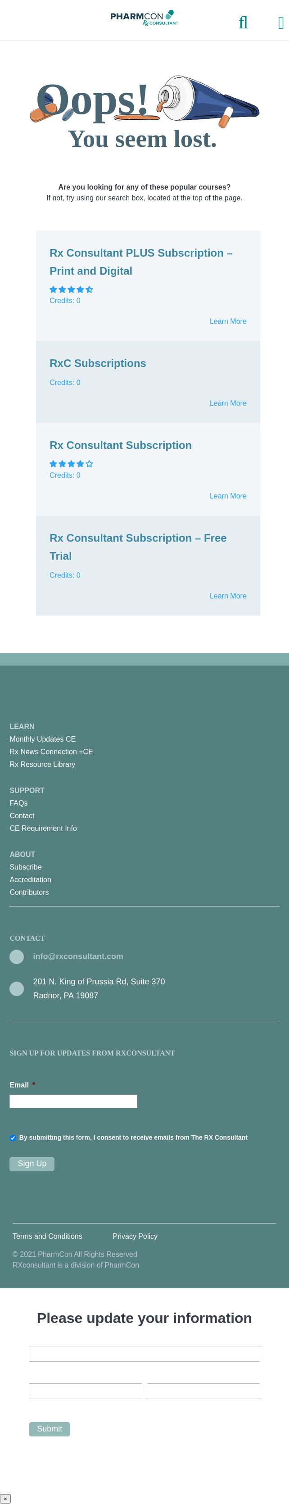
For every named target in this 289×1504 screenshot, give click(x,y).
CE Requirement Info (43, 828)
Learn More (228, 321)
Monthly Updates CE (42, 739)
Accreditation (30, 879)
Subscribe (25, 867)
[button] (72, 290)
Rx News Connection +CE (51, 752)
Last (153, 1406)
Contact (21, 816)
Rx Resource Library (42, 764)
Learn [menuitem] (144, 747)
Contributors (29, 892)
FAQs (18, 803)
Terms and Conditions (47, 1236)
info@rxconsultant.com (78, 956)
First (35, 1406)
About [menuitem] (144, 875)
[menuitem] (144, 739)
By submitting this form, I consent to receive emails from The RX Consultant (133, 1137)
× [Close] (5, 1498)
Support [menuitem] (144, 811)
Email (22, 1085)
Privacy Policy (135, 1236)
